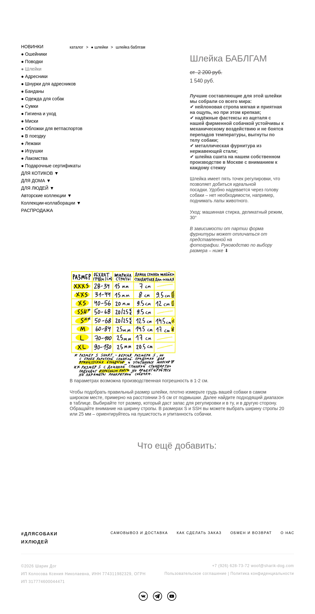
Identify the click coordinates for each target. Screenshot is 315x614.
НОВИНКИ (32, 46)
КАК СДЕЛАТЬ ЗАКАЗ (199, 533)
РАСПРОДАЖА (37, 210)
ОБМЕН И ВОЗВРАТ (251, 533)
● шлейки (99, 47)
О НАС (288, 533)
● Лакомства (34, 158)
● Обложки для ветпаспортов (51, 128)
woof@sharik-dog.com (272, 566)
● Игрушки (32, 150)
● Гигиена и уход (38, 113)
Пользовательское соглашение (195, 573)
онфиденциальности (273, 573)
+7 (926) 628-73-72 (231, 566)
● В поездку (33, 136)
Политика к (241, 573)
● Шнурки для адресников (48, 83)
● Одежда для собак (42, 98)
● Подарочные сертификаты (51, 165)
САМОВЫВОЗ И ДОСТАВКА (139, 533)
